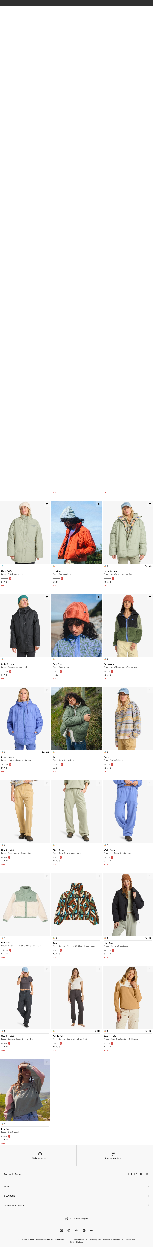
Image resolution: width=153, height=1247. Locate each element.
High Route (128, 945)
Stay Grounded (25, 852)
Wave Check (76, 666)
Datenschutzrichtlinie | (44, 1240)
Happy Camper (128, 573)
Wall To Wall (76, 1038)
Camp (128, 759)
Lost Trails (25, 945)
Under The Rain (25, 666)
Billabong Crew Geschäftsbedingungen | (105, 1240)
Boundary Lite (128, 1038)
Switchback (128, 666)
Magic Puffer (25, 573)
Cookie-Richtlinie (128, 1240)
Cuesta (76, 759)
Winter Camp (76, 852)
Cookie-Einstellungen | (26, 1240)
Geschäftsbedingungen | (63, 1240)
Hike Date (25, 1131)
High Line (76, 573)
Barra (76, 945)
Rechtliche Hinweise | (81, 1240)
